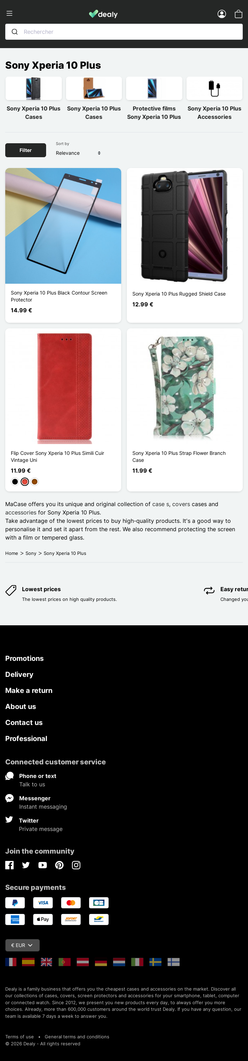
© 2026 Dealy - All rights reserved (42, 1043)
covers (181, 504)
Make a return (28, 690)
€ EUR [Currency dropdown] (21, 945)
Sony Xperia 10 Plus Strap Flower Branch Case (179, 456)
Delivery (19, 674)
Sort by (62, 143)
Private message (41, 828)
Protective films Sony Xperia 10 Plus (154, 112)
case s (160, 504)
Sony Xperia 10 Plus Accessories (214, 112)
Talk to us (32, 784)
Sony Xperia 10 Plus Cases (33, 112)
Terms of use (19, 1036)
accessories (20, 512)
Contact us (24, 722)
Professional (26, 738)
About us (20, 706)
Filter (26, 150)
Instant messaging (43, 806)
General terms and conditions (77, 1036)
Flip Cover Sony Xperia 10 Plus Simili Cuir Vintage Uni (57, 456)
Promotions (24, 658)
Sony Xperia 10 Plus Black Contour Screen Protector (59, 296)
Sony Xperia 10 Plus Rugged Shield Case (179, 294)
